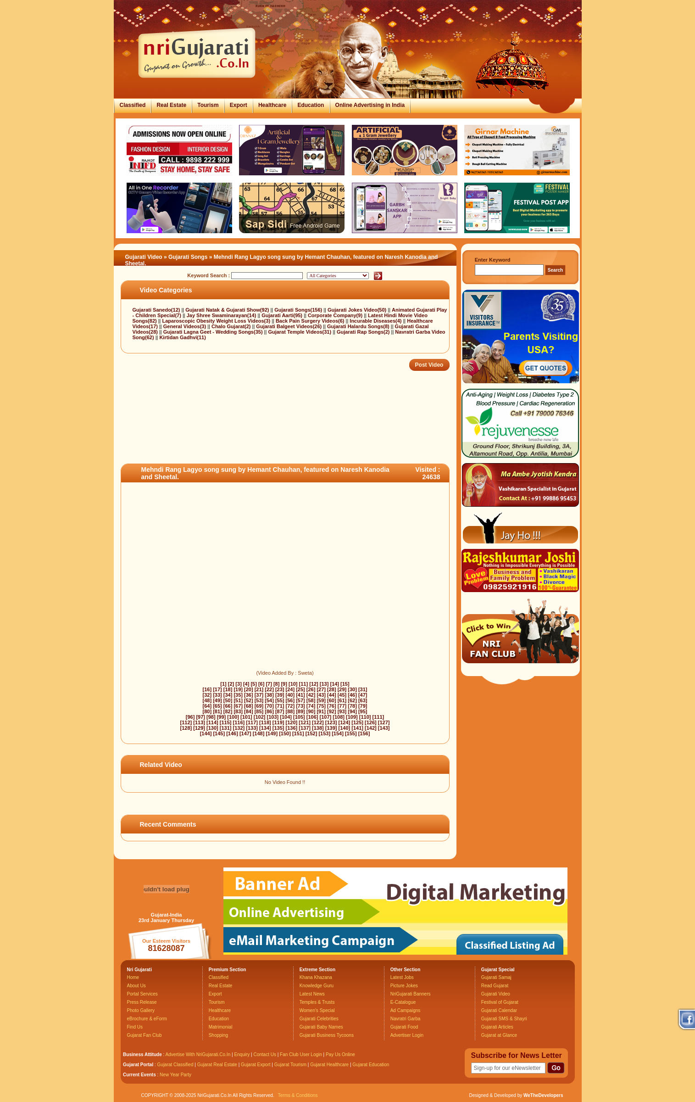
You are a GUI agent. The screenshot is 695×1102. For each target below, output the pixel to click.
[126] (371, 722)
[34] (228, 695)
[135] (278, 728)
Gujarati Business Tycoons (327, 1035)
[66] (228, 706)
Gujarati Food (404, 1026)
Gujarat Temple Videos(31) (300, 332)
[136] (292, 728)
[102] (260, 717)
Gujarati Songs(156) (298, 310)
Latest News (312, 993)
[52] (248, 700)
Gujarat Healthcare (329, 1064)
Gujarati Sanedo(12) (157, 310)
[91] (321, 711)
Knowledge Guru (317, 985)
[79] (362, 706)
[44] (331, 695)
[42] (311, 695)
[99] (221, 717)
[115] (226, 722)
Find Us (135, 1026)
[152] (311, 733)
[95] (362, 711)
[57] (300, 700)
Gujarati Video (143, 257)
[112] (186, 722)
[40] (290, 695)
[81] (217, 711)
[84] (248, 711)
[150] (285, 733)
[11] (303, 684)
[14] (334, 684)
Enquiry (242, 1054)
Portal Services (142, 993)
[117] (252, 722)
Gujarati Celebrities (319, 1018)
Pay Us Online (340, 1054)
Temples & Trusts (317, 1002)
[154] (338, 733)
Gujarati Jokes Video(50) (358, 310)
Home (133, 977)
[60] (331, 700)
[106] (312, 717)
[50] (228, 700)
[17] (217, 689)
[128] (186, 728)
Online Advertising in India (370, 105)
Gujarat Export (255, 1064)
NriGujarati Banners (410, 993)
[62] (352, 700)
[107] (326, 717)
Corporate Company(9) (336, 315)
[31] (362, 689)
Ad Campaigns (405, 1010)
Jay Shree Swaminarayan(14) (222, 315)
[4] (246, 684)
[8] (276, 684)
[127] (384, 722)
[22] (269, 689)
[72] (290, 706)
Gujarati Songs (187, 257)
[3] (238, 684)
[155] (351, 733)
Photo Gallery (141, 1010)
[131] (226, 728)
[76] (331, 706)
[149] (272, 733)
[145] (219, 733)
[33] (217, 695)
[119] (278, 722)
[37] (259, 695)
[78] (352, 706)
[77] (342, 706)
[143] (384, 728)
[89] (300, 711)
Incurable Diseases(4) (376, 321)
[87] (279, 711)
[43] (321, 695)
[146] (232, 733)
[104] (286, 717)
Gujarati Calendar (499, 1010)
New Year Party (175, 1074)
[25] (300, 689)
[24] (290, 689)
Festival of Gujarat (499, 1002)
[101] (246, 717)
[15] (345, 684)
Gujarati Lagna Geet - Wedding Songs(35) (213, 332)
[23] (279, 689)
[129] (199, 728)
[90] (311, 711)
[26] (311, 689)
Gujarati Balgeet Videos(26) (289, 326)
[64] (207, 706)
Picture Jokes (404, 985)
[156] (364, 733)
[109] (352, 717)
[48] (207, 700)
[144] (206, 733)
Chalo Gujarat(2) (231, 326)
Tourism (207, 105)
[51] (238, 700)
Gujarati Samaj (496, 977)
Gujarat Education (370, 1064)
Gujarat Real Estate (217, 1064)
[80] (207, 711)
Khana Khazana (316, 977)
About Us (136, 985)
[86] (269, 711)
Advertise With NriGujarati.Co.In (198, 1054)
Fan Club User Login (301, 1054)
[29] (342, 689)
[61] (342, 700)
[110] (365, 717)
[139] (331, 728)
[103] (273, 717)
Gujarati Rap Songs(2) (364, 332)
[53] (259, 700)
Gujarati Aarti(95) (282, 315)
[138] (318, 728)
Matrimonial (221, 1026)
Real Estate (171, 105)
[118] (265, 722)
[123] (331, 722)
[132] (239, 728)
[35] (238, 695)
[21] (259, 689)
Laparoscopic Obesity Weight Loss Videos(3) (217, 321)
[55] (279, 700)
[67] (238, 706)
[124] (344, 722)
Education (310, 105)
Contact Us (264, 1054)
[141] (357, 728)
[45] (342, 695)
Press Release (142, 1002)
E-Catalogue (403, 1002)
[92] (331, 711)
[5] (253, 684)
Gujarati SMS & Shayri (504, 1018)
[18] (228, 689)
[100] (233, 717)
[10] (293, 684)
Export (238, 105)
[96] (190, 717)
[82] (228, 711)
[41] (300, 695)
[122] (318, 722)
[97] (200, 717)
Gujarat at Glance (499, 1035)
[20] (248, 689)
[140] (344, 728)
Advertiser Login (406, 1035)
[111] (378, 717)
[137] (305, 728)
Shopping (218, 1035)
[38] (269, 695)
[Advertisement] (288, 433)
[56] (290, 700)
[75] (321, 706)
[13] (324, 684)
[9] (284, 684)
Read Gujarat (494, 985)
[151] (298, 733)
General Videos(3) (185, 326)
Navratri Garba (405, 1018)
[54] (269, 700)
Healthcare (272, 105)
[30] (352, 689)
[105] (299, 717)
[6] (261, 684)
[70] (269, 706)
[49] (217, 700)
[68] (248, 706)
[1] (223, 684)
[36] (248, 695)
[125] (357, 722)
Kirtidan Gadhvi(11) (182, 337)
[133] (252, 728)
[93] (342, 711)
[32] (207, 695)
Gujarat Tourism (290, 1064)
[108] (339, 717)
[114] (212, 722)
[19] (238, 689)
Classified (133, 105)
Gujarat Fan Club (144, 1035)
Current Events (139, 1074)
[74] (311, 706)
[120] (292, 722)
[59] (321, 700)
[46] (352, 695)
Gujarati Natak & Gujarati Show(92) (227, 310)
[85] (259, 711)
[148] (259, 733)
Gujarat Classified (175, 1064)
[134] (265, 728)
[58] (311, 700)
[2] (231, 684)
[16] (207, 689)
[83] (238, 711)
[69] (259, 706)
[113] (199, 722)
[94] (352, 711)
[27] (321, 689)
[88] (290, 711)
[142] (371, 728)
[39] (279, 695)
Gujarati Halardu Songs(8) (359, 326)
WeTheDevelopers (543, 1095)
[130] (212, 728)
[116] (239, 722)
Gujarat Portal (138, 1064)
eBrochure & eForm (147, 1018)
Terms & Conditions (298, 1095)
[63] (362, 700)
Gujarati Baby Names (321, 1026)
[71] (279, 706)
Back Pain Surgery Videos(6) (311, 321)
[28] (331, 689)
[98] (211, 717)
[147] (245, 733)
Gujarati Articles (497, 1026)
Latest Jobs (402, 977)
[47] (362, 695)
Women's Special (317, 1010)
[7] (269, 684)
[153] (324, 733)
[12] (313, 684)
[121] (305, 722)
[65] (217, 706)
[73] (300, 706)
